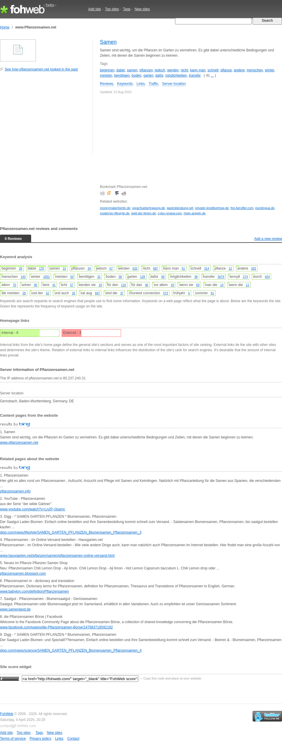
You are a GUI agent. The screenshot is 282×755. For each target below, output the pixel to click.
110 (123, 285)
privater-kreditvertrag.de (212, 208)
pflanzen (146, 70)
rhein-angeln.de (195, 213)
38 (195, 276)
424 (267, 276)
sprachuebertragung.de (148, 208)
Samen (108, 42)
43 (172, 285)
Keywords (125, 84)
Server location (174, 84)
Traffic (153, 84)
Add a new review (268, 239)
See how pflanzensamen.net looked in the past (41, 69)
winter (269, 70)
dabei (120, 70)
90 (35, 285)
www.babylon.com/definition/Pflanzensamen (34, 591)
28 (20, 268)
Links (141, 84)
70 (14, 285)
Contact (73, 738)
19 (100, 285)
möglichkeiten (176, 75)
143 (23, 276)
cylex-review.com (170, 213)
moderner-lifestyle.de (115, 213)
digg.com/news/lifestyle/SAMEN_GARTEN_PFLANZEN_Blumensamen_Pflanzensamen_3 (70, 532)
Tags (126, 9)
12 (230, 268)
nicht (184, 70)
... (212, 75)
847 (97, 293)
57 (71, 285)
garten (148, 75)
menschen (255, 70)
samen (132, 70)
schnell (212, 70)
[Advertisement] (44, 115)
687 (155, 268)
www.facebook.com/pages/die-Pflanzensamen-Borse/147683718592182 (56, 627)
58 (120, 276)
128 (142, 276)
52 (47, 293)
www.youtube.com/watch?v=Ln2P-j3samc (32, 509)
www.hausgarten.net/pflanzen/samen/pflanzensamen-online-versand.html (57, 556)
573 (165, 293)
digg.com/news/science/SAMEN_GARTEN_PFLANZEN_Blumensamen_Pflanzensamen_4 (71, 650)
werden (173, 70)
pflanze (226, 70)
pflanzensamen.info (15, 491)
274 (245, 276)
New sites (142, 9)
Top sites (112, 9)
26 (73, 293)
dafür (159, 75)
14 (222, 285)
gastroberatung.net (180, 208)
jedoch (160, 70)
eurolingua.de (264, 208)
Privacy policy (40, 738)
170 (41, 268)
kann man (198, 70)
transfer (195, 75)
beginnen (107, 70)
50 (71, 276)
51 (183, 268)
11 (247, 285)
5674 (221, 276)
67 (111, 268)
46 (146, 285)
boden (136, 75)
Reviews (106, 84)
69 (197, 285)
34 (89, 268)
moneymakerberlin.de (115, 208)
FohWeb (6, 714)
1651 (46, 276)
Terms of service (13, 738)
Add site (94, 9)
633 (134, 268)
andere (239, 70)
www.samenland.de (15, 609)
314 (206, 268)
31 (64, 268)
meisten (106, 75)
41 (54, 285)
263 (253, 268)
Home (4, 27)
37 (121, 293)
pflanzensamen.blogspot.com (23, 573)
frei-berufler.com (242, 208)
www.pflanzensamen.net (19, 442)
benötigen (122, 75)
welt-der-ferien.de (143, 213)
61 (212, 293)
